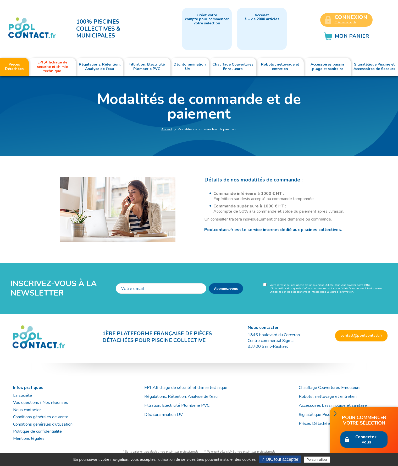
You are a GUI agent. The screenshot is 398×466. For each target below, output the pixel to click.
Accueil (166, 129)
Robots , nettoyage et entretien (328, 396)
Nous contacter (27, 410)
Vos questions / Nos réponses (40, 402)
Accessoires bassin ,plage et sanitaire (333, 405)
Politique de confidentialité (37, 431)
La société (22, 395)
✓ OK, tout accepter (279, 459)
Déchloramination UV (165, 414)
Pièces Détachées (315, 423)
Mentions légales (29, 438)
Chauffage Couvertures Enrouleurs (330, 387)
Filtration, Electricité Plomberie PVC (176, 405)
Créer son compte (345, 22)
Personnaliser (317, 460)
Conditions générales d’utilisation (43, 424)
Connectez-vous (366, 439)
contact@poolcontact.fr (361, 335)
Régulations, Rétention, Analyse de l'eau (181, 396)
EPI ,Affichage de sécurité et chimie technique (185, 387)
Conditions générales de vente (40, 417)
